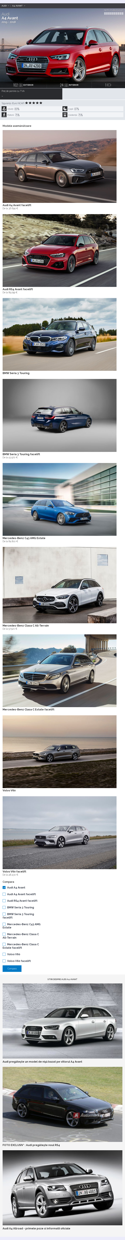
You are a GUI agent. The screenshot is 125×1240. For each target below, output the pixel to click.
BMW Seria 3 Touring (20, 907)
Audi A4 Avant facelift (21, 894)
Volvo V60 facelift (19, 961)
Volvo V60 (13, 954)
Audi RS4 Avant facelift (22, 900)
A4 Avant (17, 6)
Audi (4, 6)
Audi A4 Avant (16, 887)
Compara (12, 968)
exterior (23, 84)
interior (69, 84)
